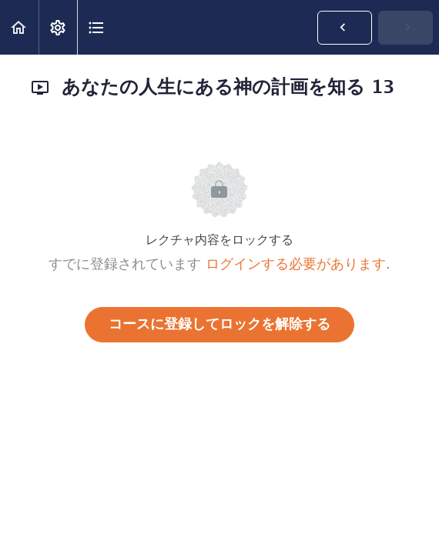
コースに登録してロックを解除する (219, 325)
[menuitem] (58, 27)
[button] (19, 27)
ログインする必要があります (296, 265)
